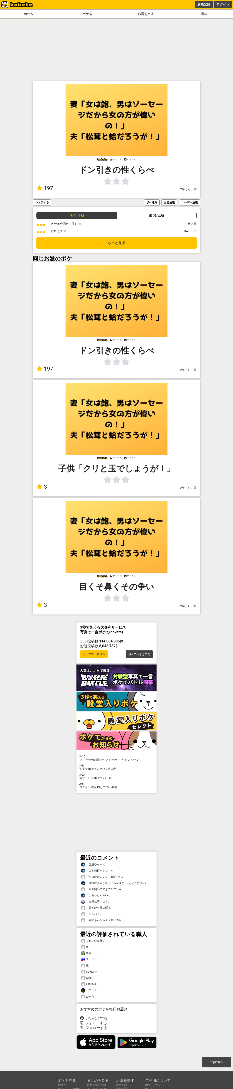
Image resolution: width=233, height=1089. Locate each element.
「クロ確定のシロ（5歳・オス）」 (105, 877)
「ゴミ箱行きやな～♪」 (98, 871)
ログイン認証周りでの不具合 (116, 785)
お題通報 (169, 202)
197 (44, 188)
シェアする (42, 202)
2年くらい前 (188, 189)
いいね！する (93, 1018)
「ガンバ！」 (91, 914)
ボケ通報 (151, 202)
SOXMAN (89, 972)
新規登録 (204, 4)
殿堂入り (63, 1085)
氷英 (86, 953)
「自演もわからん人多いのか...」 (104, 920)
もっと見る (116, 243)
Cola (86, 978)
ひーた (87, 996)
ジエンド (89, 990)
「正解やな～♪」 (93, 864)
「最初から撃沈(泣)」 (96, 908)
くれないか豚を (93, 941)
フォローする (93, 1023)
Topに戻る (216, 1062)
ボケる (87, 14)
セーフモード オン (94, 654)
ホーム (28, 14)
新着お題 (121, 1085)
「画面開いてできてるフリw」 (102, 889)
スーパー (89, 959)
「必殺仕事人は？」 (96, 901)
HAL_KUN (190, 231)
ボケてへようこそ (139, 654)
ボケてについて (154, 1085)
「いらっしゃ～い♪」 (96, 895)
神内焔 (192, 223)
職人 (204, 14)
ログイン (223, 4)
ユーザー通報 (189, 202)
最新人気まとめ (96, 1085)
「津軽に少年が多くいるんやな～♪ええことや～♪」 (115, 883)
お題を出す (146, 14)
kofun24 (88, 984)
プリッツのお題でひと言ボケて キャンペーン (116, 758)
